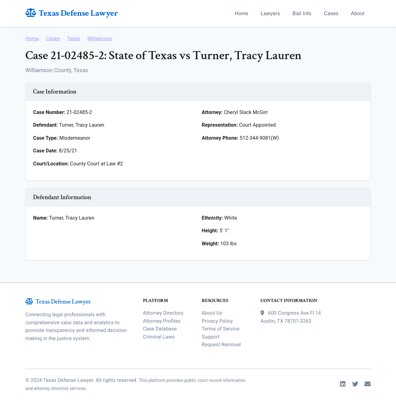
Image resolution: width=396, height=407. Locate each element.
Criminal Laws (159, 337)
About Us (212, 313)
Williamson (99, 39)
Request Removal (221, 345)
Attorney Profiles (161, 321)
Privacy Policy (217, 321)
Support (211, 337)
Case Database (160, 329)
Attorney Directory (163, 313)
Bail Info (301, 13)
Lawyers (270, 13)
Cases (331, 13)
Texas (73, 39)
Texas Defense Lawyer (71, 13)
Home (241, 13)
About (357, 13)
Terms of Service (220, 329)
